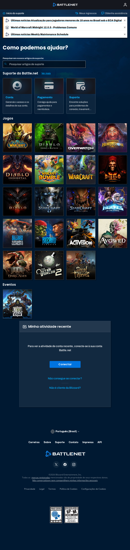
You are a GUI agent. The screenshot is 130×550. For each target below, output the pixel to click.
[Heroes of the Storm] (112, 201)
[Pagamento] (49, 96)
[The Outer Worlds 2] (49, 265)
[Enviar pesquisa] (5, 64)
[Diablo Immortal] (17, 169)
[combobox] (44, 64)
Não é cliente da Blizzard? (65, 387)
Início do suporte (13, 13)
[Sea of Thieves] (81, 265)
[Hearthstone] (112, 138)
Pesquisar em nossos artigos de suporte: (23, 58)
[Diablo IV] (49, 138)
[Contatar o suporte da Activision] (81, 233)
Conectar (65, 364)
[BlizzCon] (17, 304)
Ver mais (46, 73)
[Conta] (17, 96)
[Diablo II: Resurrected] (112, 169)
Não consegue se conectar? (65, 378)
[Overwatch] (81, 138)
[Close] (124, 20)
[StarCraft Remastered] (81, 201)
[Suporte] (80, 96)
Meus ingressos (85, 13)
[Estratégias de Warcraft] (81, 169)
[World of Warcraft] (17, 138)
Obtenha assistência (114, 13)
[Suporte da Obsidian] (112, 233)
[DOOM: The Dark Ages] (17, 265)
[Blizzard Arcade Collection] (17, 233)
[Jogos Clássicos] (49, 233)
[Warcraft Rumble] (49, 169)
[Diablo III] (17, 201)
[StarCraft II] (49, 201)
